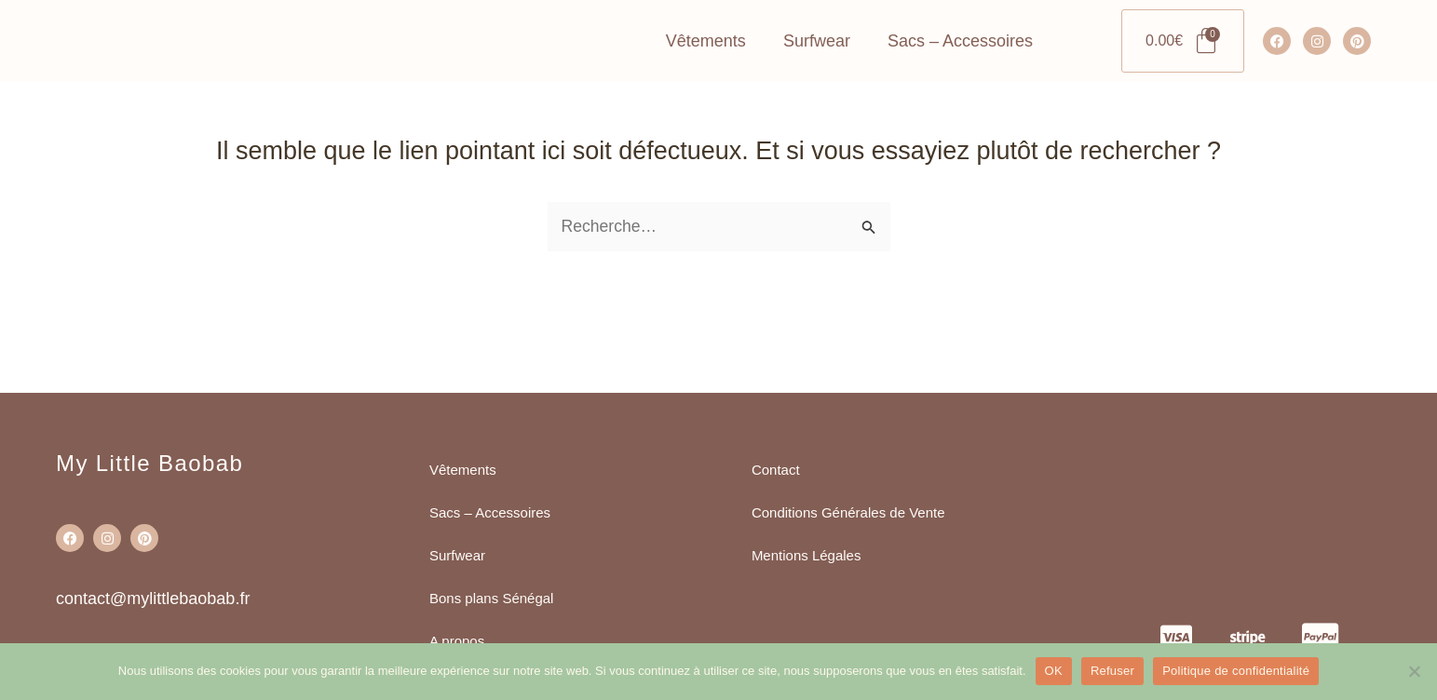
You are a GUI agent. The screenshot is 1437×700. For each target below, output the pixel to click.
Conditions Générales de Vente (848, 512)
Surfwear (816, 77)
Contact (776, 470)
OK (1054, 671)
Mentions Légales (806, 555)
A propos (456, 641)
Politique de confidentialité (1235, 671)
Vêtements (706, 77)
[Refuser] (1413, 671)
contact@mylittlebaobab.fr (153, 598)
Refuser (1112, 671)
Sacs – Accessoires (960, 77)
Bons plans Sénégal (491, 598)
